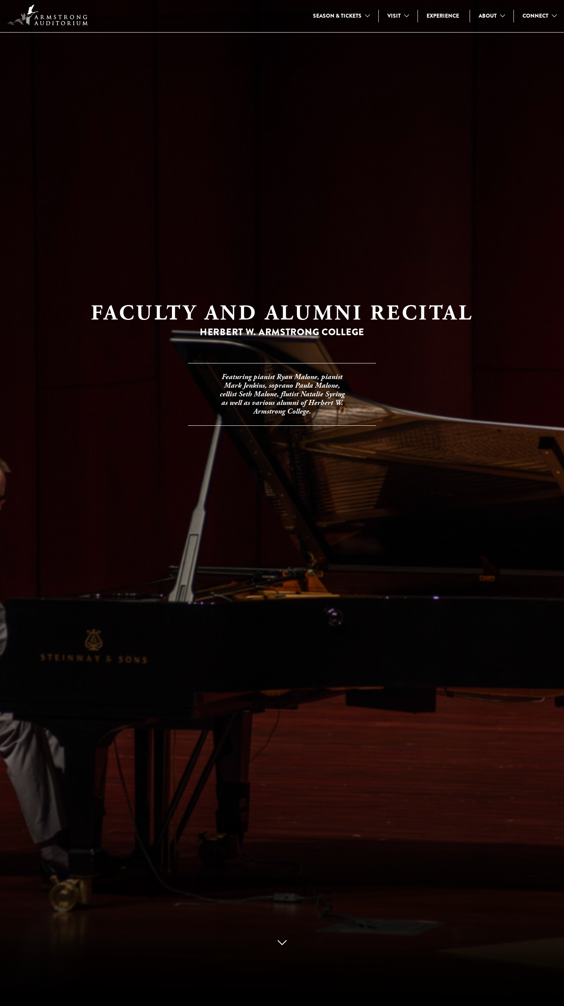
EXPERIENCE (443, 16)
